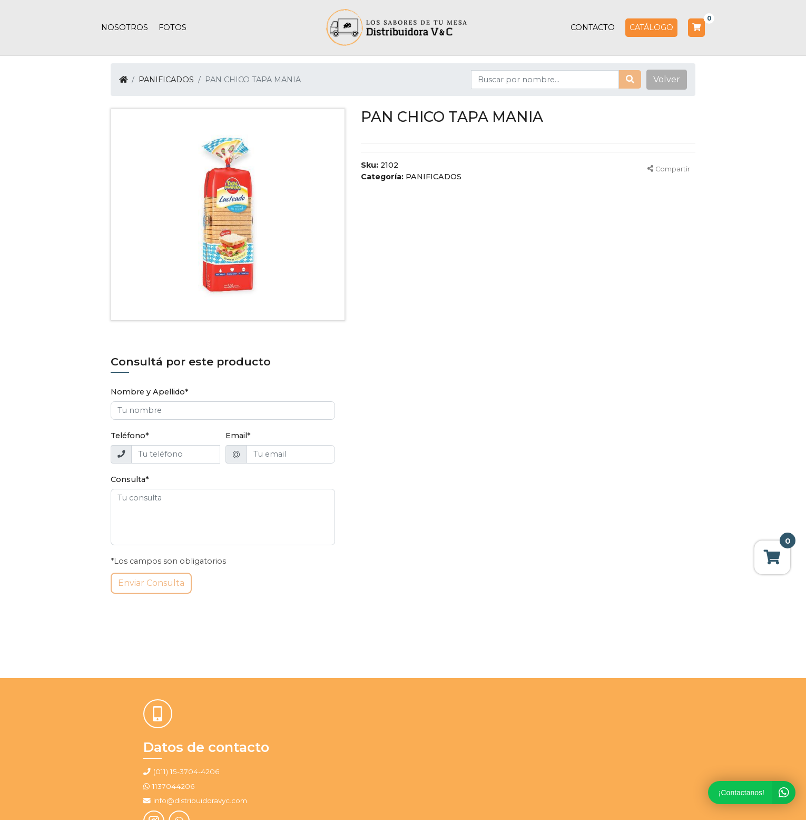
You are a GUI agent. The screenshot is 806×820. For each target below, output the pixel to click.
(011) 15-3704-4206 (186, 771)
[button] (666, 80)
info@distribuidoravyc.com (195, 800)
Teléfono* (130, 435)
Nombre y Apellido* (150, 392)
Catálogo (651, 27)
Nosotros (124, 27)
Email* (238, 435)
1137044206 (173, 786)
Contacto (593, 27)
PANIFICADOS (166, 79)
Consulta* (130, 479)
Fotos (172, 27)
